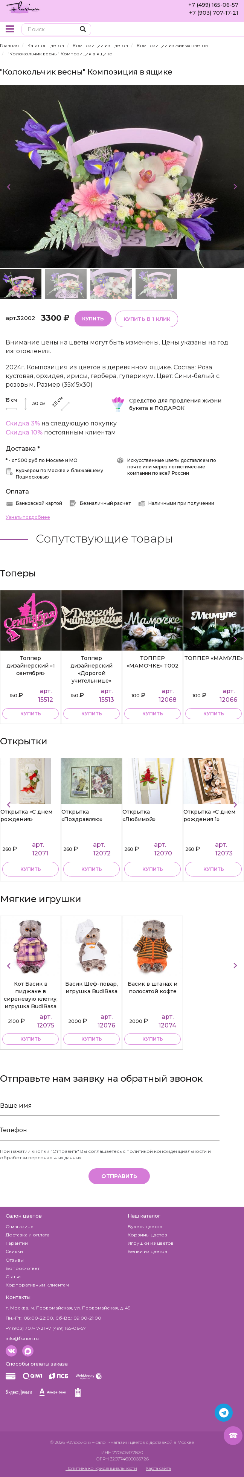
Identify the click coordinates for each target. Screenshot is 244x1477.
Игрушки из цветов (151, 1243)
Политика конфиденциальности (101, 1468)
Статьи (13, 1276)
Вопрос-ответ (23, 1268)
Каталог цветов (45, 45)
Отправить (119, 1176)
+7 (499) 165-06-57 (213, 5)
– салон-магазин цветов (118, 1442)
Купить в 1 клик (146, 319)
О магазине (20, 1226)
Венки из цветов (147, 1251)
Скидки (14, 1251)
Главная (9, 45)
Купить (93, 318)
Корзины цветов (147, 1235)
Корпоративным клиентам (37, 1285)
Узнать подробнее (28, 517)
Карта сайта (158, 1468)
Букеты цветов (145, 1226)
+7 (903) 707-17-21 (213, 12)
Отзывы (15, 1259)
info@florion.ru (22, 1338)
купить (30, 713)
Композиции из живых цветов (172, 45)
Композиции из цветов (100, 45)
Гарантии (17, 1243)
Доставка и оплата (27, 1235)
